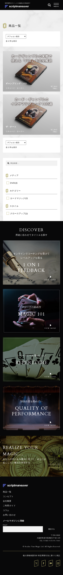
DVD (12, 183)
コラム (6, 510)
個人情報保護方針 (30, 555)
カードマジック (17, 198)
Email (5, 525)
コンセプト (8, 496)
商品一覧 (7, 492)
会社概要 (7, 501)
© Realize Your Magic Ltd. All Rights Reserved (41, 547)
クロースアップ (17, 213)
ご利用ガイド (9, 505)
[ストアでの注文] (16, 36)
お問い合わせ (9, 515)
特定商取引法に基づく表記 (49, 555)
